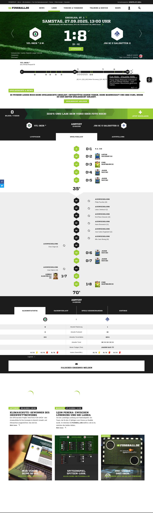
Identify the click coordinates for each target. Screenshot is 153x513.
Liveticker (76, 49)
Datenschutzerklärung (22, 508)
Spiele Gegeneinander (92, 310)
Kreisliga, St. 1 (76, 18)
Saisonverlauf (61, 310)
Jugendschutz (46, 508)
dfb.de (19, 2)
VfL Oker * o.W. (35, 43)
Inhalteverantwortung (57, 508)
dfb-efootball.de (27, 2)
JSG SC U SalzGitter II (117, 43)
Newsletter (67, 2)
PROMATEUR (12, 2)
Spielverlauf (76, 137)
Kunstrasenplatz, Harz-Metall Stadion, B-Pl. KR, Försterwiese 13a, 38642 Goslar (76, 25)
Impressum (11, 508)
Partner (51, 2)
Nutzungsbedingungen (35, 508)
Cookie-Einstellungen (70, 508)
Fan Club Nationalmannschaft (40, 2)
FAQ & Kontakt (59, 2)
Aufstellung (118, 137)
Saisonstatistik (30, 310)
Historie (123, 310)
